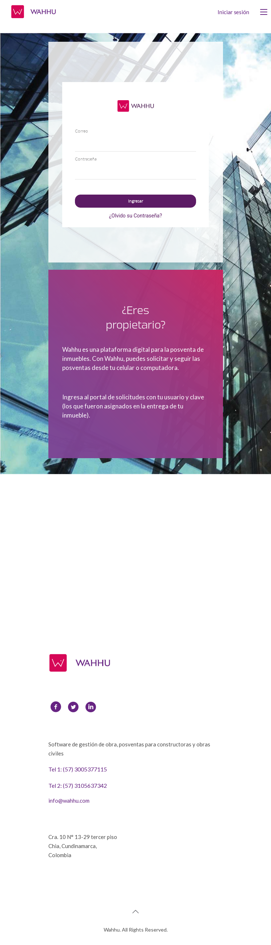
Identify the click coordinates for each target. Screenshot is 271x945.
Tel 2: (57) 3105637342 (77, 785)
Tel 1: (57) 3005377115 (77, 769)
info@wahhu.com (68, 800)
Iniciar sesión (233, 12)
